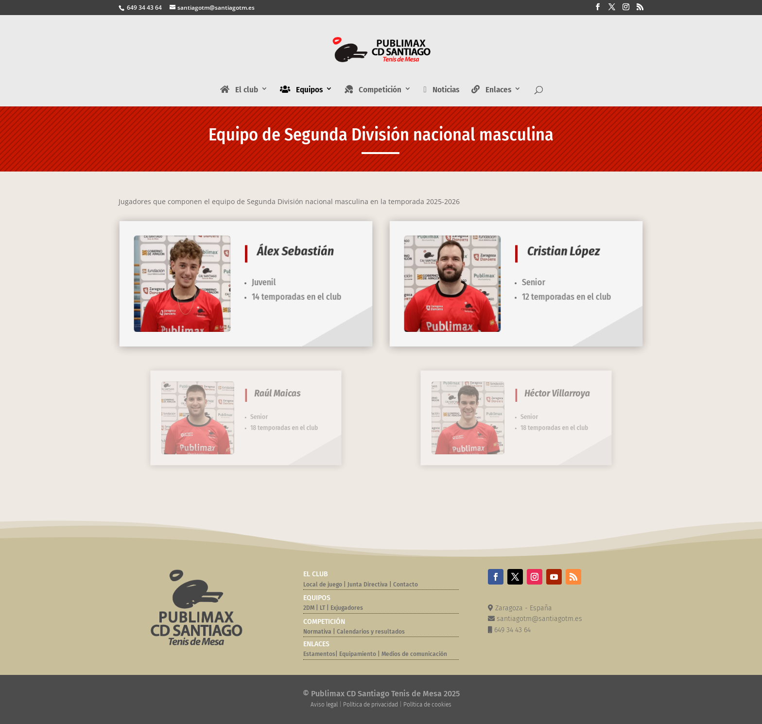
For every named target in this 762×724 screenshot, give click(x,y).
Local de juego (322, 584)
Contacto (405, 584)
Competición (373, 90)
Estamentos (319, 654)
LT (322, 607)
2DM (308, 607)
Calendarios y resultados (371, 631)
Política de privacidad (370, 704)
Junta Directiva (367, 584)
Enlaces (491, 90)
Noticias (441, 90)
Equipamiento (357, 654)
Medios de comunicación (414, 654)
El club (239, 90)
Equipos (301, 90)
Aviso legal (324, 704)
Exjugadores (346, 607)
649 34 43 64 (143, 7)
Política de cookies (427, 704)
